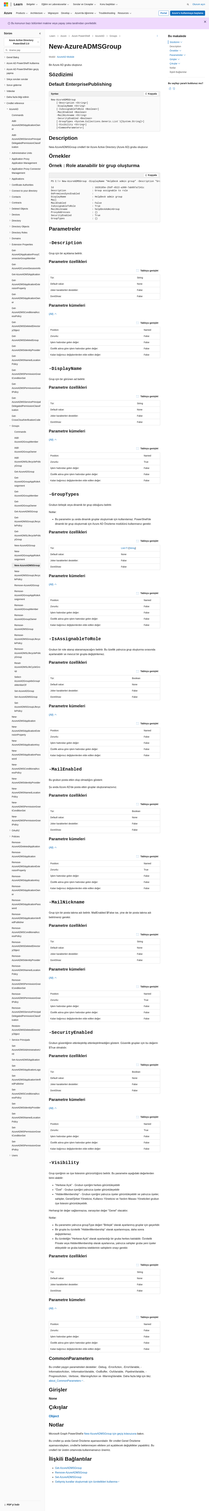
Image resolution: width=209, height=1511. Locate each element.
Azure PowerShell (81, 36)
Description (175, 46)
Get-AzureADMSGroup (68, 1468)
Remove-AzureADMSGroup (71, 1472)
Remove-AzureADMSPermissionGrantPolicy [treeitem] (26, 998)
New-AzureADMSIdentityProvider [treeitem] (26, 780)
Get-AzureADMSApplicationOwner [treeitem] (26, 298)
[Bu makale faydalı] (170, 88)
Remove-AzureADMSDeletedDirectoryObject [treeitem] (26, 946)
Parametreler (178, 55)
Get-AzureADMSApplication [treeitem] (26, 274)
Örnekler (175, 50)
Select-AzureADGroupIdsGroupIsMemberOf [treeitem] (27, 681)
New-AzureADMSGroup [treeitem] (27, 565)
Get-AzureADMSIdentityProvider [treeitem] (26, 348)
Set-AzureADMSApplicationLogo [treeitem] (26, 1067)
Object (54, 1416)
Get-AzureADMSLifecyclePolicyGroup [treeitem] (27, 535)
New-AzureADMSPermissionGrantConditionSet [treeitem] (26, 806)
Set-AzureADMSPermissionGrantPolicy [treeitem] (26, 1145)
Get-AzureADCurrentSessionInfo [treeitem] (26, 266)
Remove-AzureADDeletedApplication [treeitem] (26, 844)
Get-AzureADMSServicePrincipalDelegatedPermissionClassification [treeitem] (26, 404)
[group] (104, 200)
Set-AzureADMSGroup (68, 1477)
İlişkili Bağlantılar (178, 72)
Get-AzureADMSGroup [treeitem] (26, 511)
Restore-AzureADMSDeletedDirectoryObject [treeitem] (26, 1030)
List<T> (125, 548)
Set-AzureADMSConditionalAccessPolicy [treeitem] (26, 1093)
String (132, 548)
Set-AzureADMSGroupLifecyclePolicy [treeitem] (27, 707)
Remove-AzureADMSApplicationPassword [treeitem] (26, 904)
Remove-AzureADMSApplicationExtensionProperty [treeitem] (26, 866)
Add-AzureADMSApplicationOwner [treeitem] (26, 125)
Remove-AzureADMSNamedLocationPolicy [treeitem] (26, 970)
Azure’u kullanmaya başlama (187, 13)
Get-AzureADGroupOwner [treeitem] (25, 503)
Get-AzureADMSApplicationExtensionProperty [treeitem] (26, 284)
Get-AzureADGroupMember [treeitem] (26, 493)
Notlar (173, 67)
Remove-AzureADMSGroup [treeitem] (23, 627)
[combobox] (22, 42)
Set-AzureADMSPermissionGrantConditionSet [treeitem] (26, 1131)
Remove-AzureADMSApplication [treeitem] (24, 854)
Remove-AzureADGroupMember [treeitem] (26, 607)
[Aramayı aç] (188, 4)
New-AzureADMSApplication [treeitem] (24, 718)
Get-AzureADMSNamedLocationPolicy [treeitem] (26, 360)
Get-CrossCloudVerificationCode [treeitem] (26, 418)
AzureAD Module (65, 57)
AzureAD (99, 36)
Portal (163, 13)
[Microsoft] (6, 4)
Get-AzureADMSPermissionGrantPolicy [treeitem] (26, 388)
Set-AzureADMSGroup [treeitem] (26, 697)
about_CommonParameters (65, 1380)
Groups (113, 36)
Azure (64, 36)
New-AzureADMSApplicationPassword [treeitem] (26, 754)
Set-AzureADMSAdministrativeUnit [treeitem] (26, 1050)
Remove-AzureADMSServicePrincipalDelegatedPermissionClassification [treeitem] (26, 1014)
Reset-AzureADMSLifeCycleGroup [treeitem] (27, 667)
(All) (53, 314)
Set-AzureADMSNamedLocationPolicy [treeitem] (26, 1117)
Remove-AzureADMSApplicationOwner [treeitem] (26, 890)
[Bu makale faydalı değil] (174, 88)
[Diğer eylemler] (157, 36)
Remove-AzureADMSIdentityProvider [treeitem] (26, 958)
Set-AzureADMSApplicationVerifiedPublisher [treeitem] (26, 1079)
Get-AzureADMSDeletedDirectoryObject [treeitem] (26, 326)
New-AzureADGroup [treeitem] (24, 545)
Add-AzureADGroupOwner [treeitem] (25, 450)
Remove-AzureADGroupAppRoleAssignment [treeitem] (27, 595)
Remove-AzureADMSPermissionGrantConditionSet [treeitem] (26, 984)
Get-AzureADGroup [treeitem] (24, 471)
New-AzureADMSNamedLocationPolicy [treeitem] (26, 792)
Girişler (175, 59)
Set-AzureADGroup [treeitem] (24, 691)
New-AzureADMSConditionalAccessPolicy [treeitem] (26, 768)
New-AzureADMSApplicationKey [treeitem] (26, 742)
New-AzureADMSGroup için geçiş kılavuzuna (110, 1433)
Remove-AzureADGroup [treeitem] (26, 585)
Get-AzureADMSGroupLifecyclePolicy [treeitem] (27, 521)
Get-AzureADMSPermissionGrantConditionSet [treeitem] (26, 374)
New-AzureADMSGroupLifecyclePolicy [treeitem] (27, 575)
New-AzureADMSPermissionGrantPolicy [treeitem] (26, 820)
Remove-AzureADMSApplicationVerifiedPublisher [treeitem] (26, 918)
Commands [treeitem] (18, 115)
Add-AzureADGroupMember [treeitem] (26, 440)
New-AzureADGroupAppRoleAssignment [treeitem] (27, 555)
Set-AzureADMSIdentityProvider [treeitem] (26, 1105)
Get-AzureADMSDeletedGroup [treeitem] (25, 338)
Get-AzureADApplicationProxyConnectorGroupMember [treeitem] (26, 254)
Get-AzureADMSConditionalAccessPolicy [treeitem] (26, 312)
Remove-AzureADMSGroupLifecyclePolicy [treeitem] (27, 639)
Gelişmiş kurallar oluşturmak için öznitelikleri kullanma (86, 1481)
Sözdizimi (176, 42)
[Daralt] (40, 33)
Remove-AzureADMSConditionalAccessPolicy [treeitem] (26, 932)
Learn (52, 36)
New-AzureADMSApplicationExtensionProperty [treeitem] (26, 730)
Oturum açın (199, 4)
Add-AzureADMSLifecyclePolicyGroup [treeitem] (27, 461)
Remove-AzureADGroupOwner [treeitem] (25, 617)
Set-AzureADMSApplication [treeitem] (26, 1059)
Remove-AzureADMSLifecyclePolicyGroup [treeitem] (27, 653)
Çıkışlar (175, 63)
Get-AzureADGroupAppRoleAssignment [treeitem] (27, 481)
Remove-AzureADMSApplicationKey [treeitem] (26, 878)
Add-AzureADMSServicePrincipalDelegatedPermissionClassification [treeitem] (26, 141)
